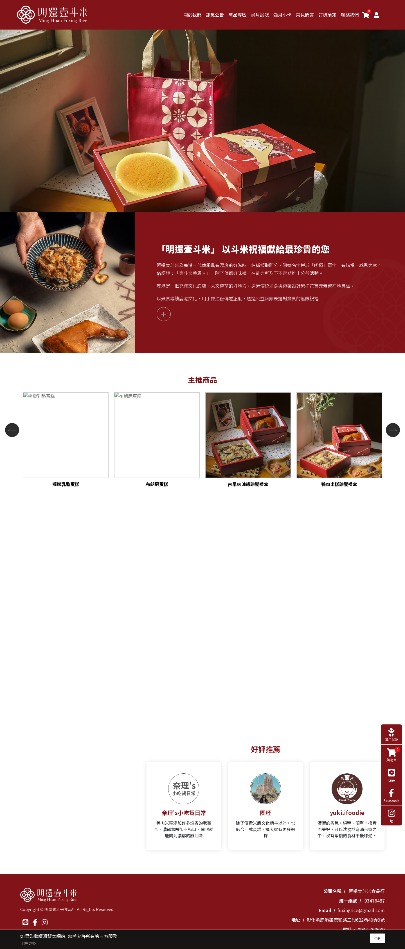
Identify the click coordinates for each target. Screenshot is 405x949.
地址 (295, 919)
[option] (202, 121)
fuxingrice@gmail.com (361, 910)
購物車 (392, 754)
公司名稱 (332, 891)
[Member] (376, 14)
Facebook (391, 796)
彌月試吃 (391, 735)
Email (325, 910)
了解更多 (28, 943)
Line (391, 775)
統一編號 (348, 900)
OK (377, 938)
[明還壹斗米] (52, 15)
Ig (391, 816)
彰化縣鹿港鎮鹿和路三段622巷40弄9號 (346, 919)
